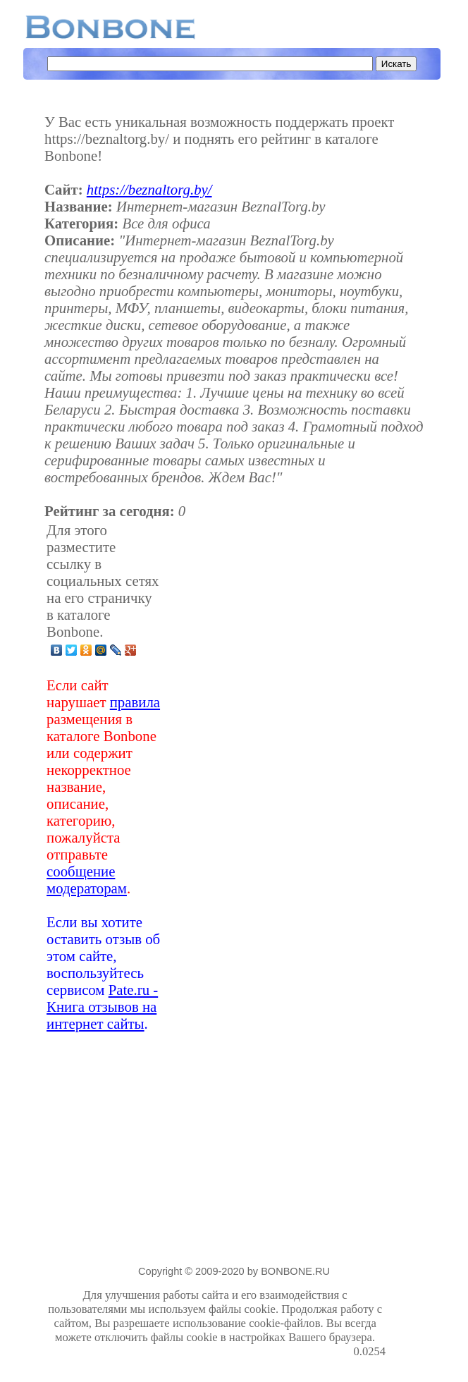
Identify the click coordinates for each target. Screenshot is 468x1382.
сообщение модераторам (87, 879)
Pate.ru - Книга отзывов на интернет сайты (102, 1007)
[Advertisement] (274, 777)
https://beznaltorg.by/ (149, 189)
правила (135, 702)
